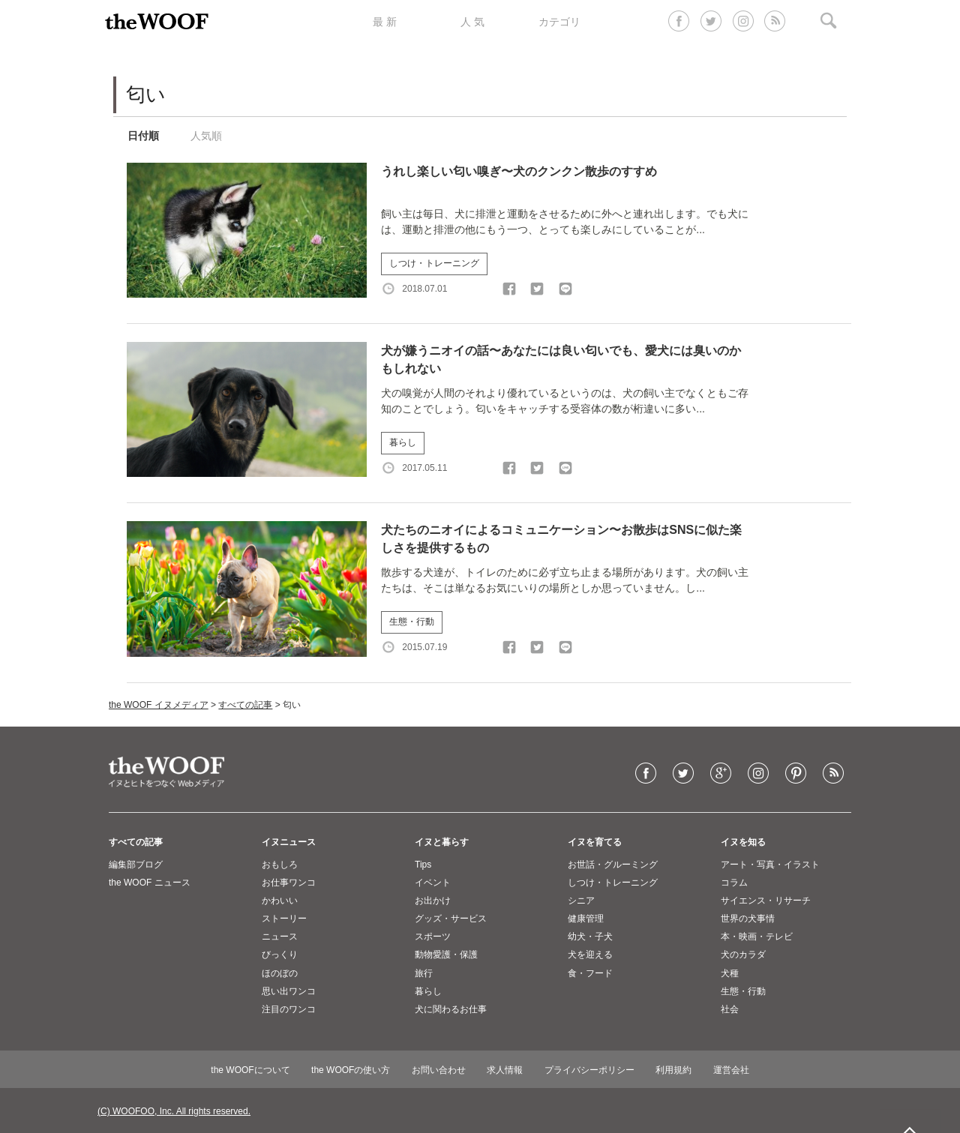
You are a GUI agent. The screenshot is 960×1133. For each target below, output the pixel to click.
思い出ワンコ (289, 991)
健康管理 (586, 918)
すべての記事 (245, 705)
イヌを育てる (595, 842)
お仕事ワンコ (289, 882)
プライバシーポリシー (589, 1070)
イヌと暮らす (442, 842)
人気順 (206, 136)
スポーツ (433, 936)
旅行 (424, 973)
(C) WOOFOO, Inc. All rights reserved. (174, 1111)
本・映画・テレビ (757, 936)
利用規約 (674, 1070)
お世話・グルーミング (613, 864)
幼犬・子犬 (590, 936)
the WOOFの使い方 (350, 1070)
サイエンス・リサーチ (766, 900)
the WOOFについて (250, 1070)
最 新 (385, 22)
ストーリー (284, 918)
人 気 (472, 22)
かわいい (280, 900)
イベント (433, 882)
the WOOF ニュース (149, 882)
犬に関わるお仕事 (451, 1009)
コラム (734, 882)
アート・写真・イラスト (770, 864)
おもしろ (280, 864)
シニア (581, 900)
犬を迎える (590, 954)
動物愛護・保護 (446, 954)
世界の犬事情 (748, 918)
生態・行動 (411, 621)
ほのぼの (280, 973)
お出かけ (433, 900)
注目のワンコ (289, 1009)
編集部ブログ (136, 864)
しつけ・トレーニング (434, 263)
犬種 (730, 973)
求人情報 (505, 1070)
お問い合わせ (439, 1070)
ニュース (280, 936)
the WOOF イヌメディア (158, 705)
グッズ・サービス (451, 918)
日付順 (143, 136)
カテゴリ (559, 22)
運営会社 (731, 1070)
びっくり (280, 954)
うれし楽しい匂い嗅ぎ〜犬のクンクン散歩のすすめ (519, 171)
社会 (730, 1009)
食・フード (590, 973)
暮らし (402, 442)
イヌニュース (289, 842)
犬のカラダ (743, 954)
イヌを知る (743, 842)
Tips (423, 864)
